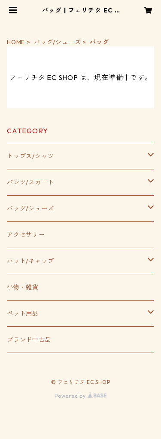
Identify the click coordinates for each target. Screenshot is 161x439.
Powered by (80, 396)
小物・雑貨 (23, 287)
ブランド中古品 (29, 340)
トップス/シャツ (30, 156)
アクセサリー (26, 235)
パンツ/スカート (30, 182)
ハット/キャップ (30, 261)
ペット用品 (23, 313)
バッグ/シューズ (57, 42)
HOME (16, 42)
